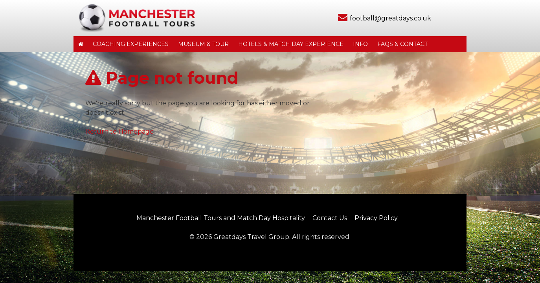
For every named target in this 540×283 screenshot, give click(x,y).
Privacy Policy (376, 218)
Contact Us (329, 218)
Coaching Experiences (131, 44)
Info (360, 44)
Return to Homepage (119, 131)
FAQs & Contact (402, 44)
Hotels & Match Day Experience (290, 44)
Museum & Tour (203, 44)
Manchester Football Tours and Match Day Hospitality (220, 218)
